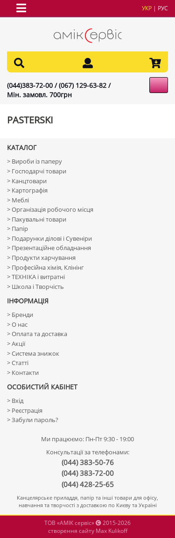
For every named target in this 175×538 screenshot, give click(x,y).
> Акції (16, 343)
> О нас (17, 324)
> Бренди (20, 314)
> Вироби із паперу (34, 161)
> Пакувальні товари (36, 219)
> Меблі (18, 200)
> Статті (17, 363)
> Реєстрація (24, 410)
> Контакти (23, 372)
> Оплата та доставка (37, 334)
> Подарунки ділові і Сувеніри (49, 238)
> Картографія (27, 190)
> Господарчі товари (36, 171)
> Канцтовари (27, 181)
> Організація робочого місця (50, 209)
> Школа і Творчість (35, 286)
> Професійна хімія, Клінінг (45, 267)
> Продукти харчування (41, 257)
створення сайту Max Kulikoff (87, 531)
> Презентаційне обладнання (49, 248)
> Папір (17, 228)
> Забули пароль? (32, 420)
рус (163, 8)
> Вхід (15, 400)
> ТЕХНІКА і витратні (36, 277)
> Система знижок (33, 353)
